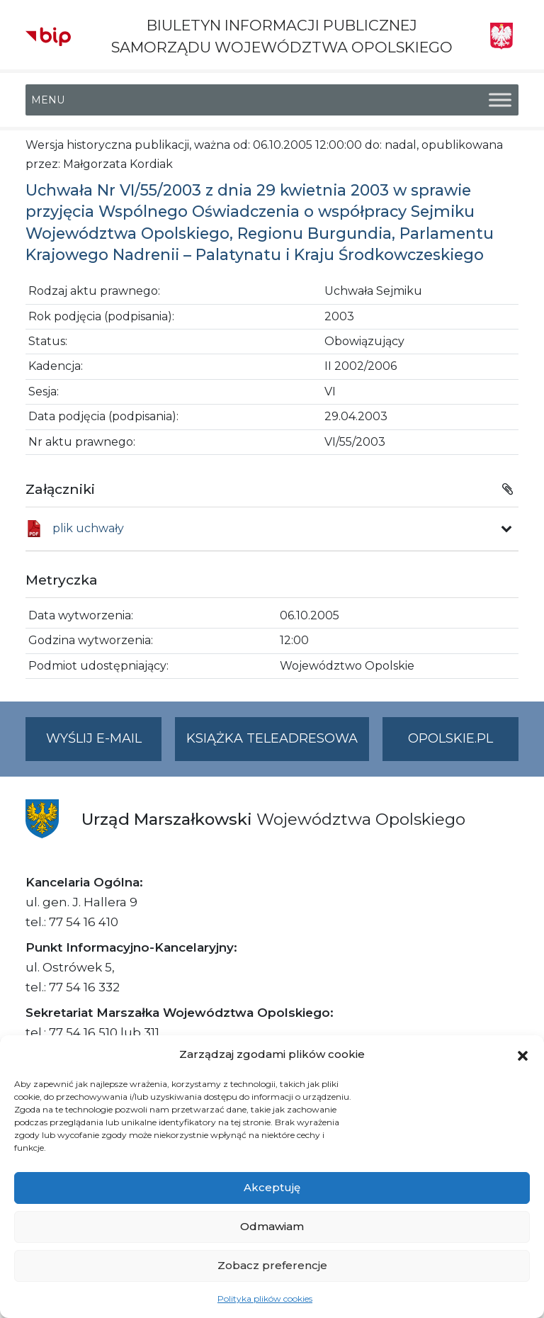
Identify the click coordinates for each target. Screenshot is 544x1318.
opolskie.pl (450, 738)
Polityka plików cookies (264, 1298)
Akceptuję (272, 1187)
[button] (523, 1054)
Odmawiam (272, 1226)
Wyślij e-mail (104, 744)
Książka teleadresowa (272, 738)
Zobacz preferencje (272, 1265)
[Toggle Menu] (500, 100)
